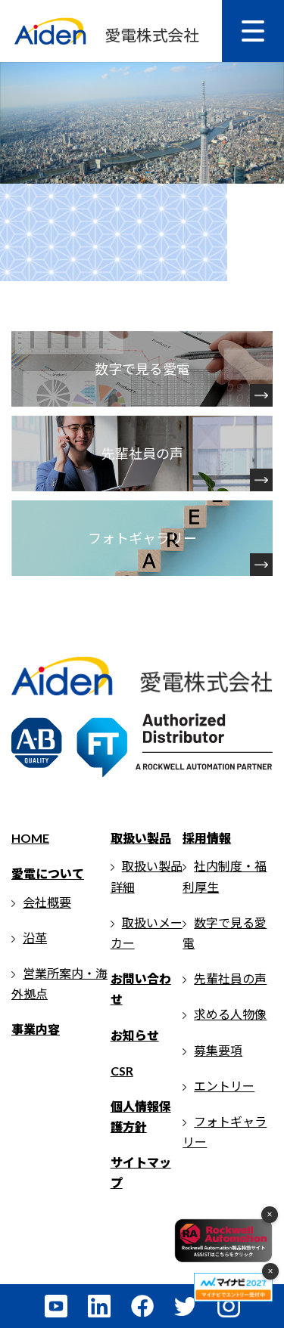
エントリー (224, 1086)
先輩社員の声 (230, 978)
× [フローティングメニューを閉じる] (269, 1214)
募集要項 (218, 1050)
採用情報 (207, 838)
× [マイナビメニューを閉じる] (270, 1271)
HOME (30, 838)
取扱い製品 (141, 838)
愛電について (47, 873)
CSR (122, 1070)
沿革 (35, 937)
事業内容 (35, 1029)
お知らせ (135, 1035)
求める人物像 (230, 1014)
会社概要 (47, 902)
